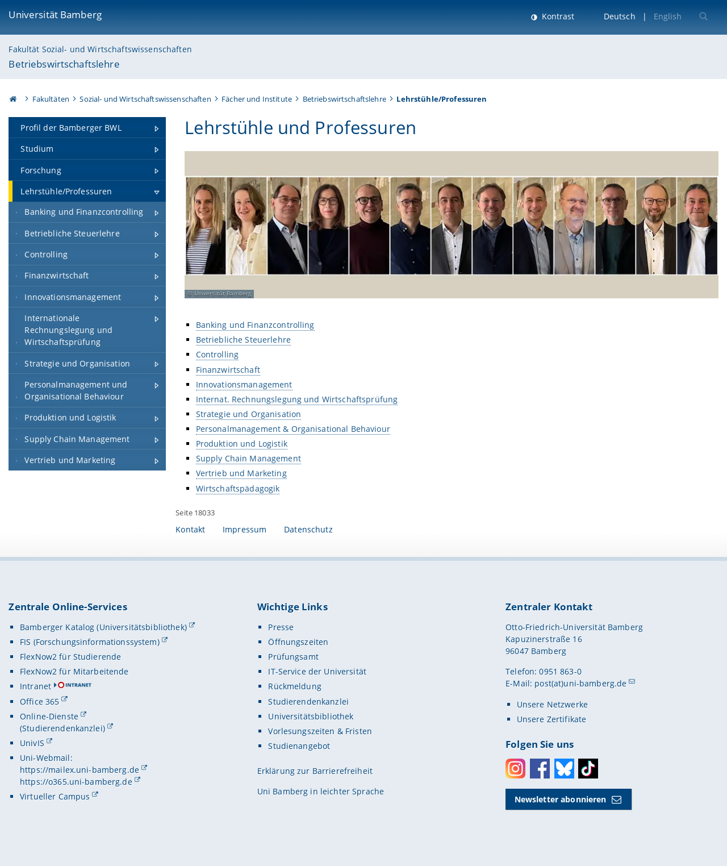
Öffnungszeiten (298, 641)
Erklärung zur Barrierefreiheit (315, 770)
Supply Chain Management (248, 458)
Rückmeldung (294, 686)
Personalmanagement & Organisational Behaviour (293, 428)
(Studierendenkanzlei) (62, 728)
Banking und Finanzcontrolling (255, 324)
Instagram (515, 768)
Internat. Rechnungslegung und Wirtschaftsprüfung (297, 398)
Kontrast (557, 16)
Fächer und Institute (257, 99)
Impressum (244, 529)
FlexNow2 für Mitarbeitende (74, 671)
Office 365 (39, 701)
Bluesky (564, 768)
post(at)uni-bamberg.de (580, 683)
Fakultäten (50, 99)
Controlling (217, 354)
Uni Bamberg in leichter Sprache (320, 791)
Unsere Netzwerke (552, 704)
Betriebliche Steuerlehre (243, 339)
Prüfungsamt (293, 656)
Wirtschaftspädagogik (238, 487)
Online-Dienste (49, 716)
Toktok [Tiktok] (588, 768)
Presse (281, 627)
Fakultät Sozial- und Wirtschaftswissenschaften (100, 49)
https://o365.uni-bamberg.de (76, 781)
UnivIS (32, 743)
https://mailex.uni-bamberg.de (79, 769)
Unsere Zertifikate (552, 719)
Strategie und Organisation (249, 413)
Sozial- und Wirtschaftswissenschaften (145, 99)
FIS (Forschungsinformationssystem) (90, 641)
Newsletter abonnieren (561, 799)
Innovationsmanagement (244, 383)
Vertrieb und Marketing (241, 473)
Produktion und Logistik (241, 443)
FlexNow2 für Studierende (70, 656)
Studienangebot (299, 745)
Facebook (540, 768)
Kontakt (190, 529)
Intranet (35, 686)
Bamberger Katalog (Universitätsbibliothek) (103, 627)
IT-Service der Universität (317, 671)
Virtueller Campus (55, 796)
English (668, 16)
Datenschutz (308, 529)
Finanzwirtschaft (228, 369)
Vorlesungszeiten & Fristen (320, 731)
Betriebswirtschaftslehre (64, 63)
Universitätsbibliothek (310, 716)
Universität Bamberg (55, 14)
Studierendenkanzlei (308, 701)
